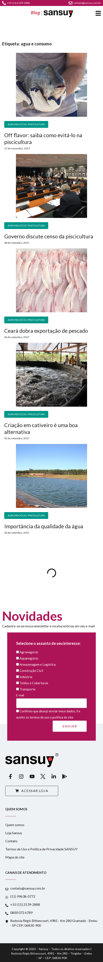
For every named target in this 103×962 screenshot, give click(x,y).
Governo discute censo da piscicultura (48, 236)
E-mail (51, 699)
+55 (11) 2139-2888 (16, 3)
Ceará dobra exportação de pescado (46, 330)
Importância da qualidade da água (43, 526)
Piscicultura (36, 124)
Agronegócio (17, 124)
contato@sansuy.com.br (85, 3)
